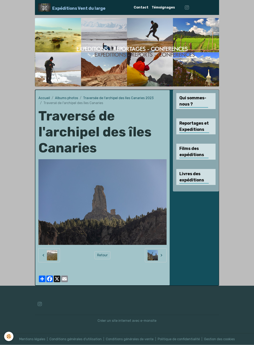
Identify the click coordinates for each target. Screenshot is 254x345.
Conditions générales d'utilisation (75, 339)
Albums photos (66, 98)
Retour (102, 255)
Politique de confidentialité (179, 339)
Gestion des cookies (219, 339)
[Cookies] (8, 336)
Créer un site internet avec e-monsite (127, 321)
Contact (141, 7)
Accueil (44, 98)
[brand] (71, 7)
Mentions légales (32, 339)
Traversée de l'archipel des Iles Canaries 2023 (118, 98)
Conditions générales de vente (130, 339)
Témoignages (163, 7)
